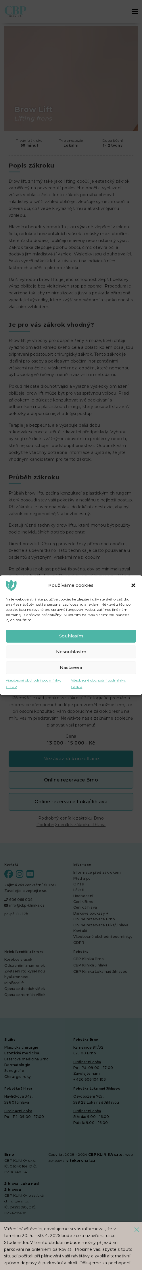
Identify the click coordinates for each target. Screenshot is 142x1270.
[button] (133, 585)
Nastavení (71, 667)
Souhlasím (71, 636)
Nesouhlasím (71, 651)
